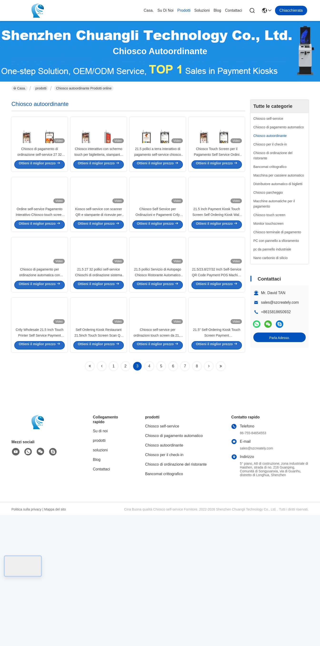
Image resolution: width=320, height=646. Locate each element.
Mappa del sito (55, 640)
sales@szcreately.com (280, 302)
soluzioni (202, 10)
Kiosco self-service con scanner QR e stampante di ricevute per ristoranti (98, 279)
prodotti (183, 10)
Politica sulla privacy (26, 640)
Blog (217, 10)
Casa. (149, 10)
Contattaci (233, 10)
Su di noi (165, 10)
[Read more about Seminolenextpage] (89, 497)
